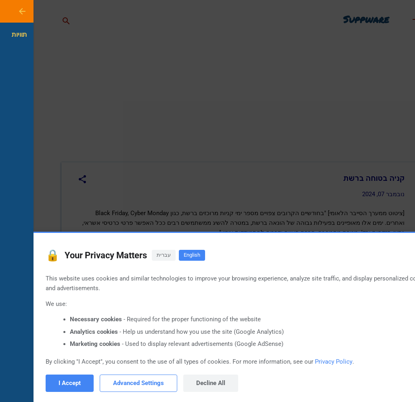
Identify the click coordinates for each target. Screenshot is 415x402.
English (158, 255)
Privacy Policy (300, 361)
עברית (130, 255)
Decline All (177, 383)
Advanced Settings (105, 383)
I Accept (36, 383)
